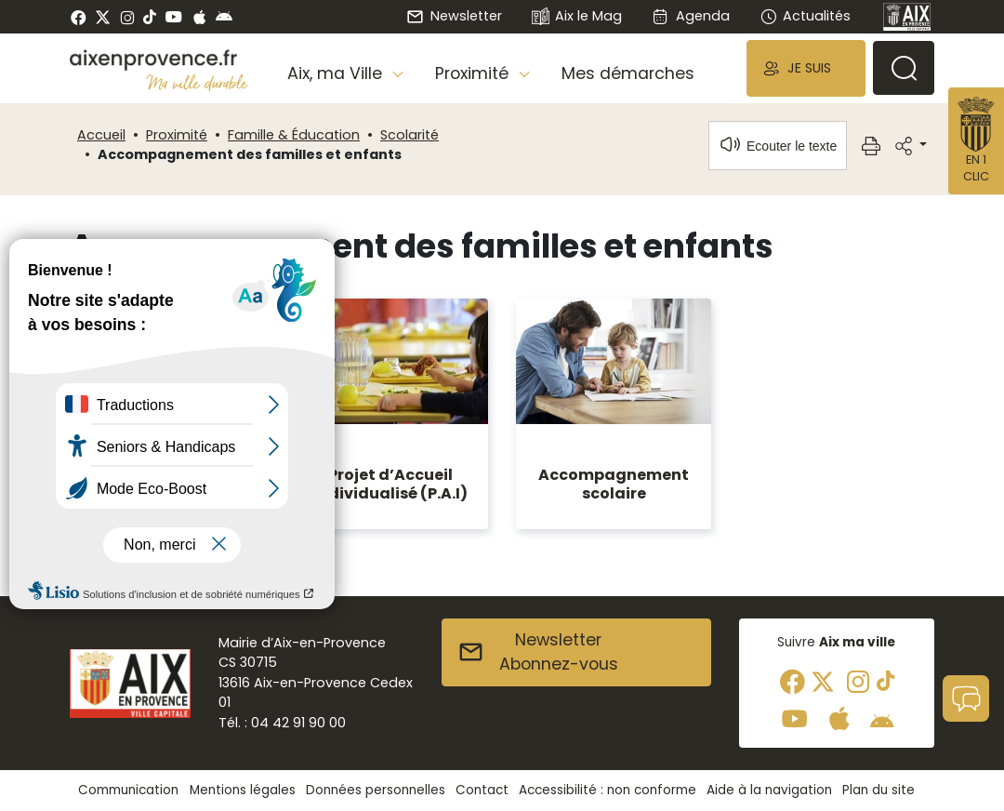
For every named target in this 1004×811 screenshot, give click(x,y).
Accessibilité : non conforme (607, 790)
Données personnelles (375, 790)
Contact (482, 790)
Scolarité (409, 135)
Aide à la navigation (769, 790)
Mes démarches (627, 73)
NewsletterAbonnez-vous (537, 652)
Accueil (101, 135)
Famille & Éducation (294, 135)
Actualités (805, 16)
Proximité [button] (474, 73)
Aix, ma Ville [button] (337, 73)
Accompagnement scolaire (613, 483)
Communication (128, 790)
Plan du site (878, 790)
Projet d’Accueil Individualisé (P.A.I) (390, 483)
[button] (805, 68)
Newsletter (453, 16)
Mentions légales (243, 790)
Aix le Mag (577, 17)
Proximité (176, 135)
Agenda (690, 16)
